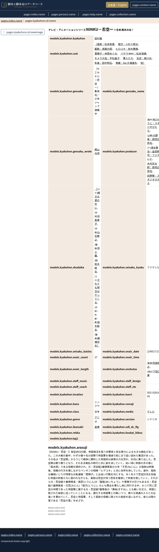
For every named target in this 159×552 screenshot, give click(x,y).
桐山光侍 (96, 151)
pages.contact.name (128, 535)
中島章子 (97, 220)
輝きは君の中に (97, 200)
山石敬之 (97, 235)
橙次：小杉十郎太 (128, 44)
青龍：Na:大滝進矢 (126, 63)
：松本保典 (140, 53)
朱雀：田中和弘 (103, 63)
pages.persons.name (40, 535)
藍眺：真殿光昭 (103, 49)
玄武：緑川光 (143, 58)
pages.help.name (68, 535)
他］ (142, 63)
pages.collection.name (97, 535)
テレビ (151, 411)
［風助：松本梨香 (104, 44)
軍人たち (128, 58)
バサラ (124, 53)
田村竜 (98, 38)
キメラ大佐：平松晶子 (107, 58)
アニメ (96, 419)
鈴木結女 (96, 267)
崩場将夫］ (97, 341)
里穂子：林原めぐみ (105, 53)
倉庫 (96, 427)
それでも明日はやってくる (97, 291)
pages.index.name (11, 535)
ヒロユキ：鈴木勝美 (126, 49)
